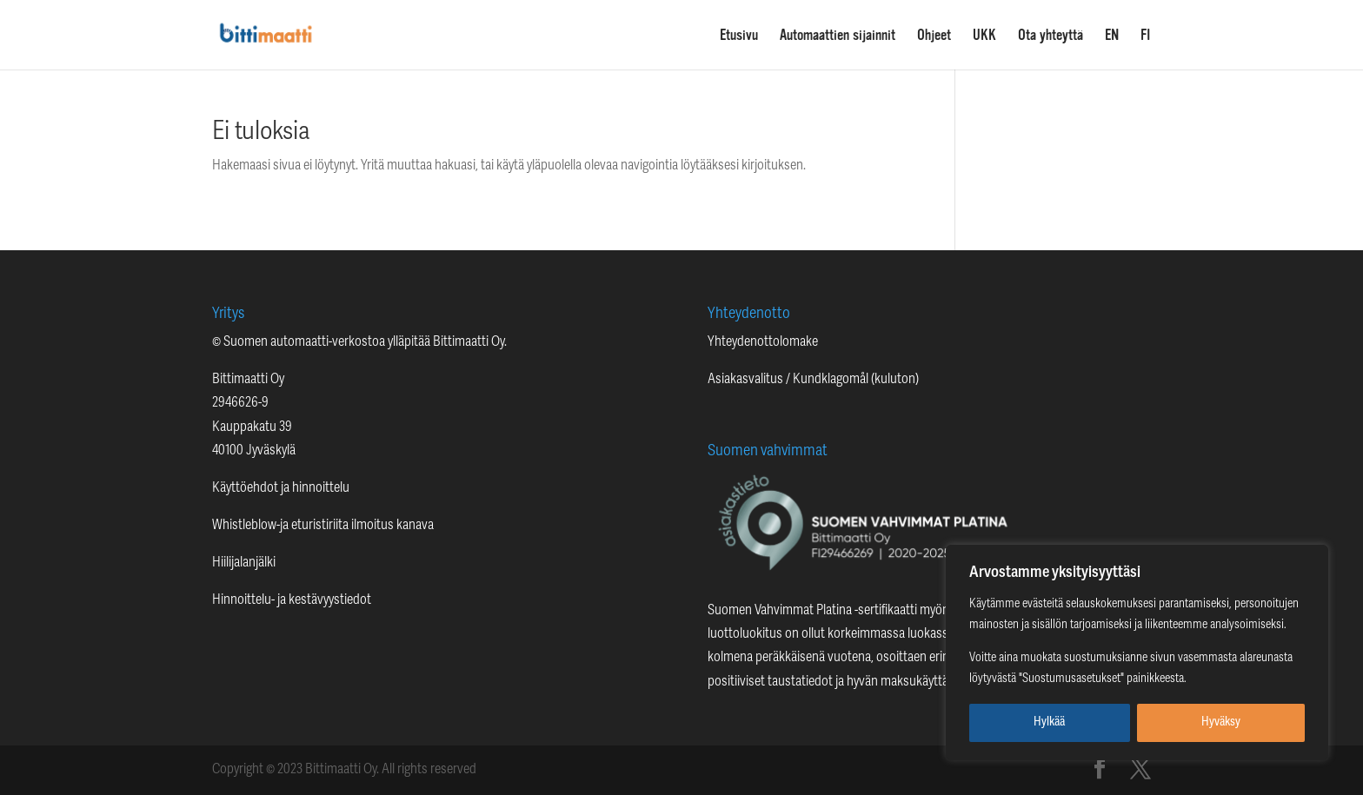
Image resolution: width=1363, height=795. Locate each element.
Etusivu (739, 36)
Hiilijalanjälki (244, 563)
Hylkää (1049, 722)
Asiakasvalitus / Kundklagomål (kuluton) (813, 379)
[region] (1137, 652)
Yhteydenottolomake (763, 342)
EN (1112, 36)
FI (1145, 36)
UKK (984, 36)
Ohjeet (934, 36)
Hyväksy (1220, 722)
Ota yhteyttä (1050, 36)
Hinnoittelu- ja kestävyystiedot (291, 600)
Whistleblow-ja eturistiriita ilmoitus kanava (323, 525)
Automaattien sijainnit (837, 36)
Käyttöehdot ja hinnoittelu (280, 488)
